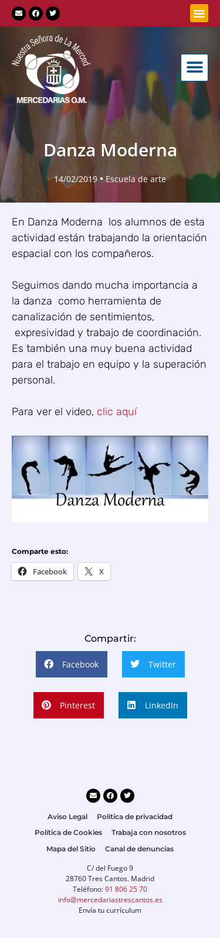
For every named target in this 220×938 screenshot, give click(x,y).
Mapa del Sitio (71, 848)
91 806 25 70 (126, 889)
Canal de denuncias (139, 848)
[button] (199, 13)
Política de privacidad (134, 816)
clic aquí (115, 411)
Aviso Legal (67, 816)
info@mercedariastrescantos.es (110, 900)
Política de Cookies (68, 832)
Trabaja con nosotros (148, 832)
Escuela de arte (136, 178)
